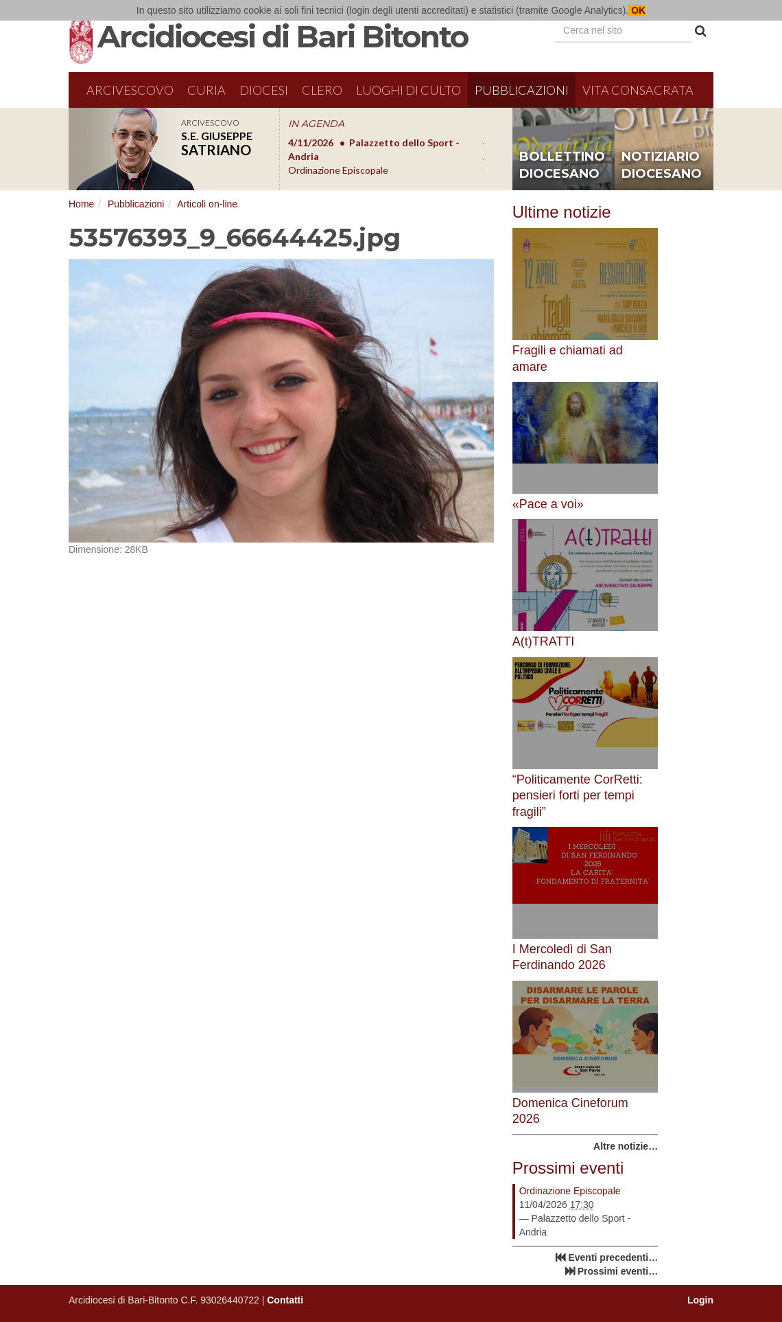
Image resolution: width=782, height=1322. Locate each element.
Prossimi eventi (568, 1168)
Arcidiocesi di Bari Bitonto (282, 36)
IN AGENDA (316, 123)
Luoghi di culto (408, 90)
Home (81, 203)
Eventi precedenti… (613, 1257)
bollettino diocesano (562, 165)
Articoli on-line (207, 203)
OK (636, 10)
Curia (206, 90)
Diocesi (263, 90)
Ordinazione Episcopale (570, 1190)
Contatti (285, 1300)
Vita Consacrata (638, 90)
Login (700, 1300)
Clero (322, 90)
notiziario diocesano (661, 165)
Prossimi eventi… (618, 1271)
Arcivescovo (130, 90)
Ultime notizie (561, 212)
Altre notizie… (625, 1146)
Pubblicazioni (522, 90)
